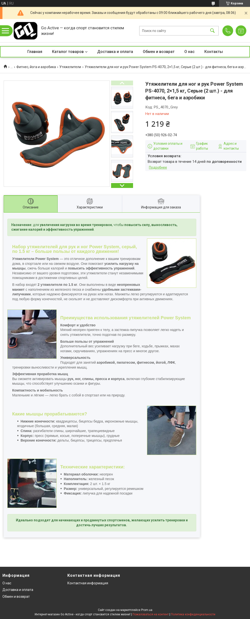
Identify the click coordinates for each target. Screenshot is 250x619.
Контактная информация (87, 583)
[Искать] (212, 30)
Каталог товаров (68, 51)
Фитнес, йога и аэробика (36, 67)
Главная (34, 51)
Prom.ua (146, 610)
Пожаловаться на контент (151, 614)
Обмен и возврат (159, 51)
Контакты (213, 51)
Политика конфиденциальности (193, 614)
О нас (189, 51)
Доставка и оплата (115, 51)
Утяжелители (70, 67)
